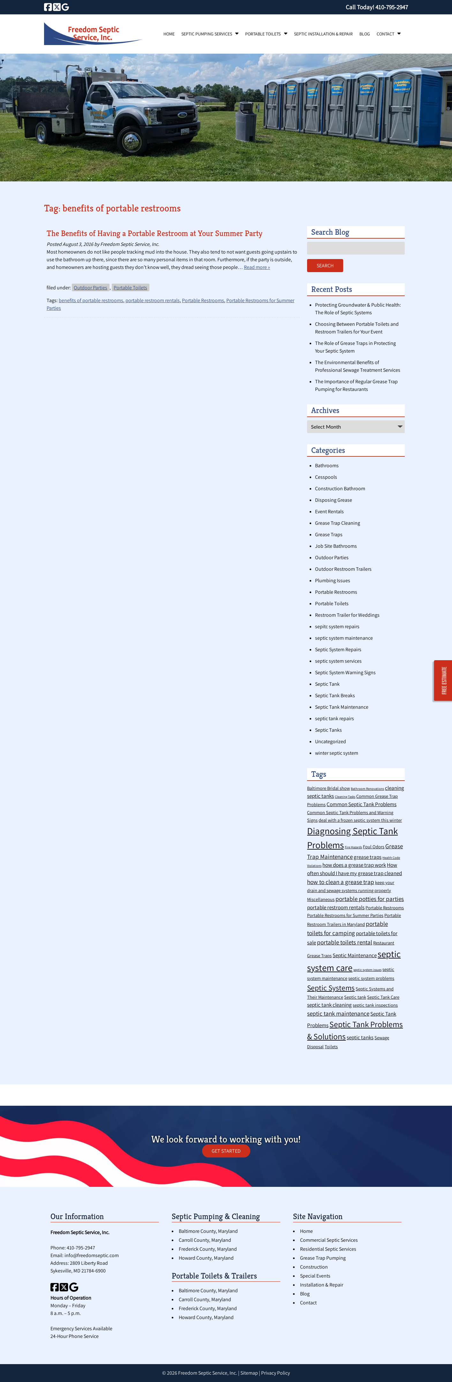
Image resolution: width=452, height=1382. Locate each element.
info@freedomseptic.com (91, 1255)
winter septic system (336, 753)
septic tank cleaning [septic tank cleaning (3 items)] (329, 1004)
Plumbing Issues (332, 580)
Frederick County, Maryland (208, 1249)
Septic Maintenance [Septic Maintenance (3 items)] (355, 955)
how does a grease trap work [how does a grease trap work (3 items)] (354, 864)
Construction (314, 1267)
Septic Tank (327, 684)
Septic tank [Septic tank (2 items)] (355, 997)
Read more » (257, 267)
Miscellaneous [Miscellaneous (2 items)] (321, 899)
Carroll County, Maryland (205, 1240)
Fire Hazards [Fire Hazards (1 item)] (353, 847)
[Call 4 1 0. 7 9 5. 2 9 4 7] (391, 7)
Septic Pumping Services (206, 34)
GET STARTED (226, 1151)
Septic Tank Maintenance (341, 707)
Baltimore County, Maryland (208, 1231)
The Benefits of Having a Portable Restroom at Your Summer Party (154, 233)
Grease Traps (329, 534)
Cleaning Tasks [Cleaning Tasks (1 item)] (345, 796)
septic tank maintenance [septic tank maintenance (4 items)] (338, 1013)
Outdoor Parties (90, 287)
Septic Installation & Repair (323, 34)
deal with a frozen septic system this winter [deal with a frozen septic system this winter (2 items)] (360, 820)
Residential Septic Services (328, 1249)
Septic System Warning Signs (345, 672)
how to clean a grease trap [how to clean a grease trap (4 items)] (340, 882)
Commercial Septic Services (329, 1240)
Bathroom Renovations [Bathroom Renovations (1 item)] (367, 788)
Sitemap (249, 1373)
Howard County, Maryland (206, 1258)
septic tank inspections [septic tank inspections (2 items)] (375, 1005)
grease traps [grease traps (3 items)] (367, 856)
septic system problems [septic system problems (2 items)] (371, 978)
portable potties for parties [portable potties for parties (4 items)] (369, 899)
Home (169, 34)
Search (325, 265)
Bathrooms (327, 465)
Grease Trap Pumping (323, 1258)
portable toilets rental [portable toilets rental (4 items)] (344, 942)
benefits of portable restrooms (91, 300)
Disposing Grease (333, 500)
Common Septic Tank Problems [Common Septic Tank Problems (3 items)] (361, 804)
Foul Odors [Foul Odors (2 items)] (373, 847)
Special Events (315, 1275)
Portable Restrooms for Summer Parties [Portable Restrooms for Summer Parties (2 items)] (345, 915)
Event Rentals (329, 511)
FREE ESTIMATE (444, 680)
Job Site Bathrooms (336, 546)
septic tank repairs (334, 718)
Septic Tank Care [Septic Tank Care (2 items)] (383, 997)
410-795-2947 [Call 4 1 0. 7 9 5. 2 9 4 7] (81, 1247)
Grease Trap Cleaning (337, 523)
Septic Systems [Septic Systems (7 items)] (331, 988)
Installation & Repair (321, 1284)
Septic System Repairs (338, 649)
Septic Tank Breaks (335, 695)
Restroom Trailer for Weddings (347, 615)
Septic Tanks (328, 730)
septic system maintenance (344, 638)
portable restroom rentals (152, 300)
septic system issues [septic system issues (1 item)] (367, 969)
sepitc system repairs (337, 626)
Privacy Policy (275, 1373)
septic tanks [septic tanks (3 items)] (360, 1037)
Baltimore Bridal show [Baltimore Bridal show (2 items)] (328, 788)
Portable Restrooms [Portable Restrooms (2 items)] (384, 908)
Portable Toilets (263, 34)
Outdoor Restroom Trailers (343, 569)
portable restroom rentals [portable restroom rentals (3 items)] (336, 907)
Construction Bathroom (340, 488)
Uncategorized (330, 741)
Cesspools (326, 477)
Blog (364, 34)
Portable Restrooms (203, 300)
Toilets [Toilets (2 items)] (331, 1046)
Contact (385, 34)
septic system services (338, 661)
